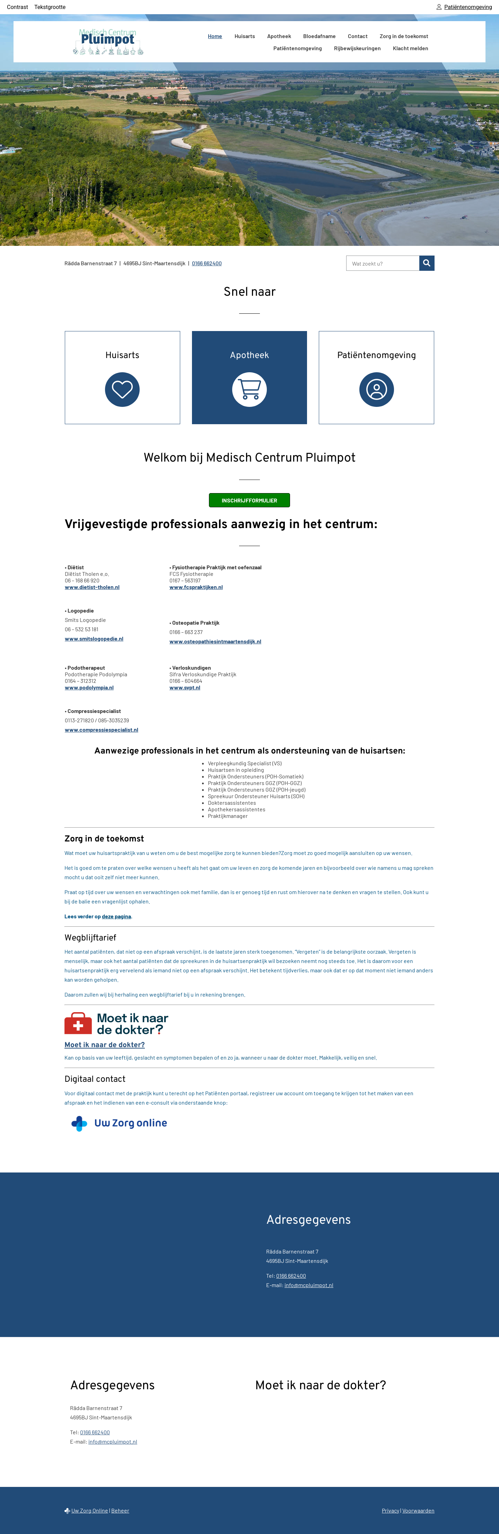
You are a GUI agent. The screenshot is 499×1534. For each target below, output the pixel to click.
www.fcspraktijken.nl (196, 586)
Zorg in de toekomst (404, 36)
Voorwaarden (418, 1510)
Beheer (120, 1510)
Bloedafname (319, 36)
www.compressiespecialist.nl (101, 729)
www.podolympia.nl (89, 687)
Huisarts (245, 36)
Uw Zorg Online (89, 1510)
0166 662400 (291, 1275)
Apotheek (279, 36)
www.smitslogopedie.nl (94, 638)
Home (215, 36)
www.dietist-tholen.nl (92, 586)
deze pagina (116, 916)
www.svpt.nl (184, 687)
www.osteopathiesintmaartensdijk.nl (215, 641)
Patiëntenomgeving (297, 48)
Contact (358, 36)
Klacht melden (410, 48)
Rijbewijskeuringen (357, 48)
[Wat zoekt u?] (382, 263)
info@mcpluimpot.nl (308, 1285)
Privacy (390, 1510)
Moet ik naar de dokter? (104, 1045)
